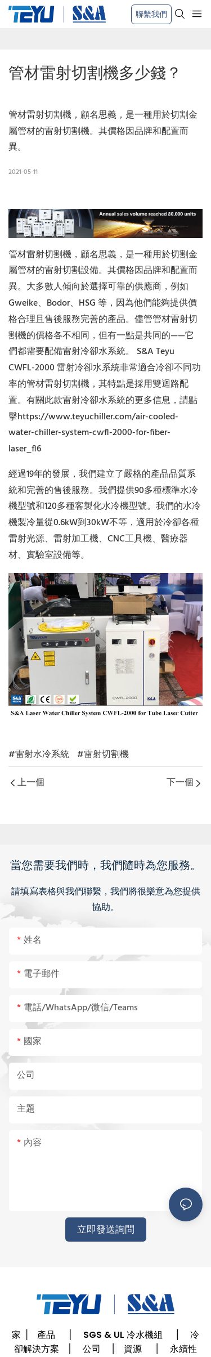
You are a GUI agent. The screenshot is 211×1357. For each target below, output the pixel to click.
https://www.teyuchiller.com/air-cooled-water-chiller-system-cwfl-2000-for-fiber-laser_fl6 (93, 433)
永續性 (183, 1348)
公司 (92, 1348)
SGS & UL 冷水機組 (123, 1334)
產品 (46, 1334)
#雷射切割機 (103, 754)
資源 (133, 1348)
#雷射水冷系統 (38, 754)
